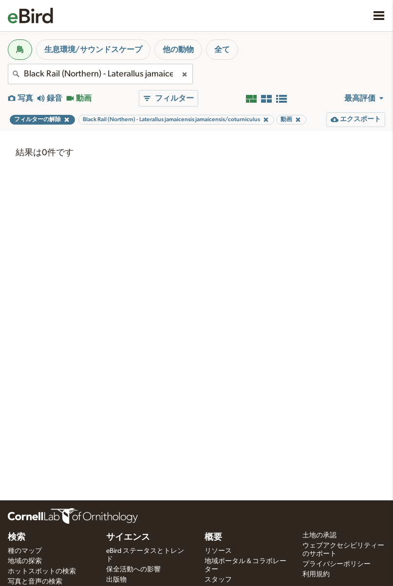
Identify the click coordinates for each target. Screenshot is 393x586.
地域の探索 (25, 561)
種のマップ (25, 551)
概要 (213, 537)
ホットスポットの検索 (42, 571)
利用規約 (316, 574)
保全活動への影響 (133, 569)
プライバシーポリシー (336, 564)
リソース (218, 551)
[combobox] (100, 74)
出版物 (116, 579)
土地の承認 (319, 535)
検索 (16, 537)
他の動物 (178, 50)
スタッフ (218, 579)
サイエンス (128, 537)
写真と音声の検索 (35, 581)
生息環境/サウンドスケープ (93, 50)
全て (222, 50)
